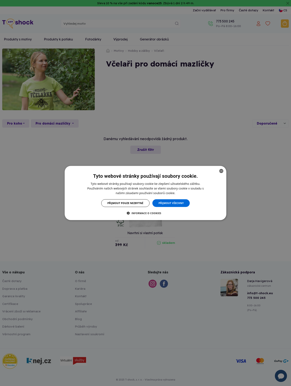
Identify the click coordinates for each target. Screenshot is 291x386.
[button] (145, 213)
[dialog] (145, 193)
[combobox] (221, 171)
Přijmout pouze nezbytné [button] (125, 203)
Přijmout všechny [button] (171, 203)
